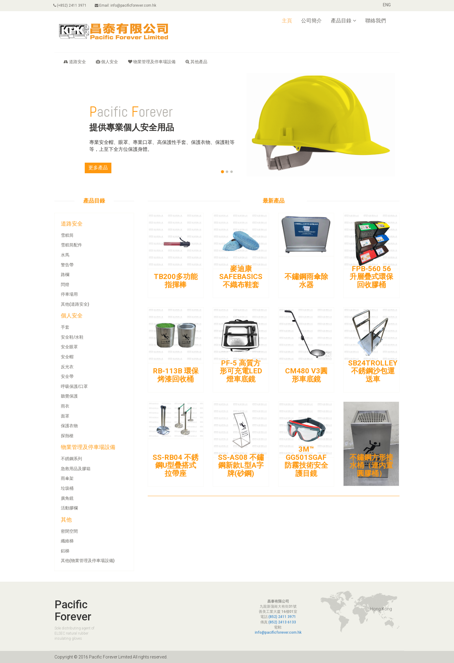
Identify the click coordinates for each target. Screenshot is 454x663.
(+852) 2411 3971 (71, 5)
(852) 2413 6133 (282, 622)
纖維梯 (67, 540)
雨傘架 (67, 478)
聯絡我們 (375, 21)
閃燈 (65, 284)
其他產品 (196, 61)
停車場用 (69, 294)
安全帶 (67, 376)
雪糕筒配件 (71, 244)
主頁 (287, 21)
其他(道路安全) (75, 304)
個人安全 (107, 61)
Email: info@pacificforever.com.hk (128, 5)
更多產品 (98, 168)
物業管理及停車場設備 (152, 61)
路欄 (65, 274)
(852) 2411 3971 (282, 617)
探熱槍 (67, 435)
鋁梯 (65, 550)
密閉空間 (69, 531)
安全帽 (67, 356)
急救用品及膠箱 (75, 468)
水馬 (65, 254)
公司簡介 (311, 21)
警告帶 (67, 264)
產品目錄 (343, 21)
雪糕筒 (67, 235)
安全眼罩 (69, 346)
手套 (65, 327)
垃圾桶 (67, 488)
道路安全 (75, 61)
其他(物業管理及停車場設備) (88, 560)
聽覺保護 (69, 396)
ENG (387, 4)
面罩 (65, 416)
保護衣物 (69, 425)
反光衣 (67, 366)
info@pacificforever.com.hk (278, 632)
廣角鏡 (67, 498)
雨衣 (65, 406)
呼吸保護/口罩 (74, 386)
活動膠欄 (69, 507)
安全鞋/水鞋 (72, 337)
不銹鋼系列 (71, 458)
